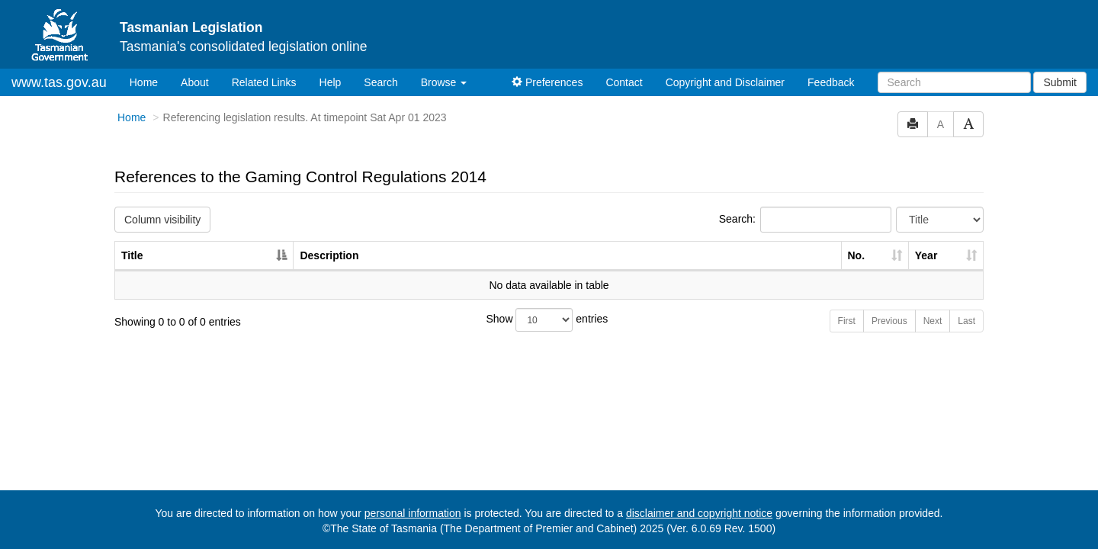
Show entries (547, 320)
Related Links (264, 82)
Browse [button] (444, 82)
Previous (889, 321)
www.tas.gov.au (59, 82)
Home (149, 81)
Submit (1060, 82)
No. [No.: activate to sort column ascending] (856, 255)
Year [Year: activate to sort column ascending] (926, 255)
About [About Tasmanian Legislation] (195, 82)
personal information (412, 513)
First (847, 321)
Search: (805, 220)
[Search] (954, 82)
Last (966, 321)
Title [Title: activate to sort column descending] (132, 255)
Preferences (547, 82)
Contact (623, 82)
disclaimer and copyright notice (699, 513)
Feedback (830, 82)
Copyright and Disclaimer (725, 82)
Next (932, 321)
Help (330, 82)
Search (380, 82)
